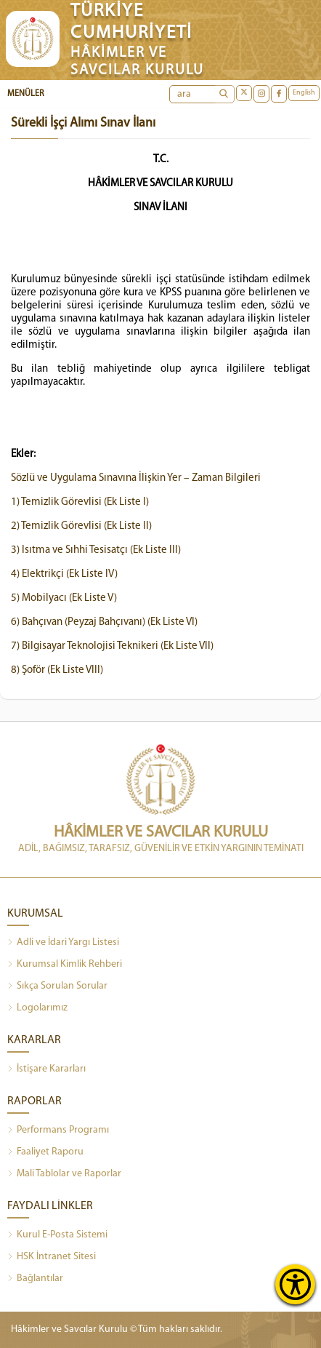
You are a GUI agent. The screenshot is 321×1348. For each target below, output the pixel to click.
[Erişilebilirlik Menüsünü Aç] (295, 1284)
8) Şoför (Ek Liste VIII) (57, 670)
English (304, 93)
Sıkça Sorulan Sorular (57, 986)
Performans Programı (58, 1130)
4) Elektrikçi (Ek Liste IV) (64, 574)
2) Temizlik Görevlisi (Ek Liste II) (81, 526)
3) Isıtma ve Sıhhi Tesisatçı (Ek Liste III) (96, 550)
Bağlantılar (35, 1279)
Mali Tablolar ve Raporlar (64, 1174)
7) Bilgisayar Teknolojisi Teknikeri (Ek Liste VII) (112, 646)
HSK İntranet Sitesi (51, 1257)
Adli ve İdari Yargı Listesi (63, 943)
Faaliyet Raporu (45, 1152)
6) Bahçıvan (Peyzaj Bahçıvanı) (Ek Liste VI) (104, 622)
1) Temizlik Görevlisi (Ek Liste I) (80, 502)
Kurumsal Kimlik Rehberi (64, 965)
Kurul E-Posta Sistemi (57, 1235)
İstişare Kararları (46, 1069)
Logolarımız (37, 1008)
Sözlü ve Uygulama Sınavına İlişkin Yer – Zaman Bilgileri (136, 478)
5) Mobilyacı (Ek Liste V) (64, 598)
